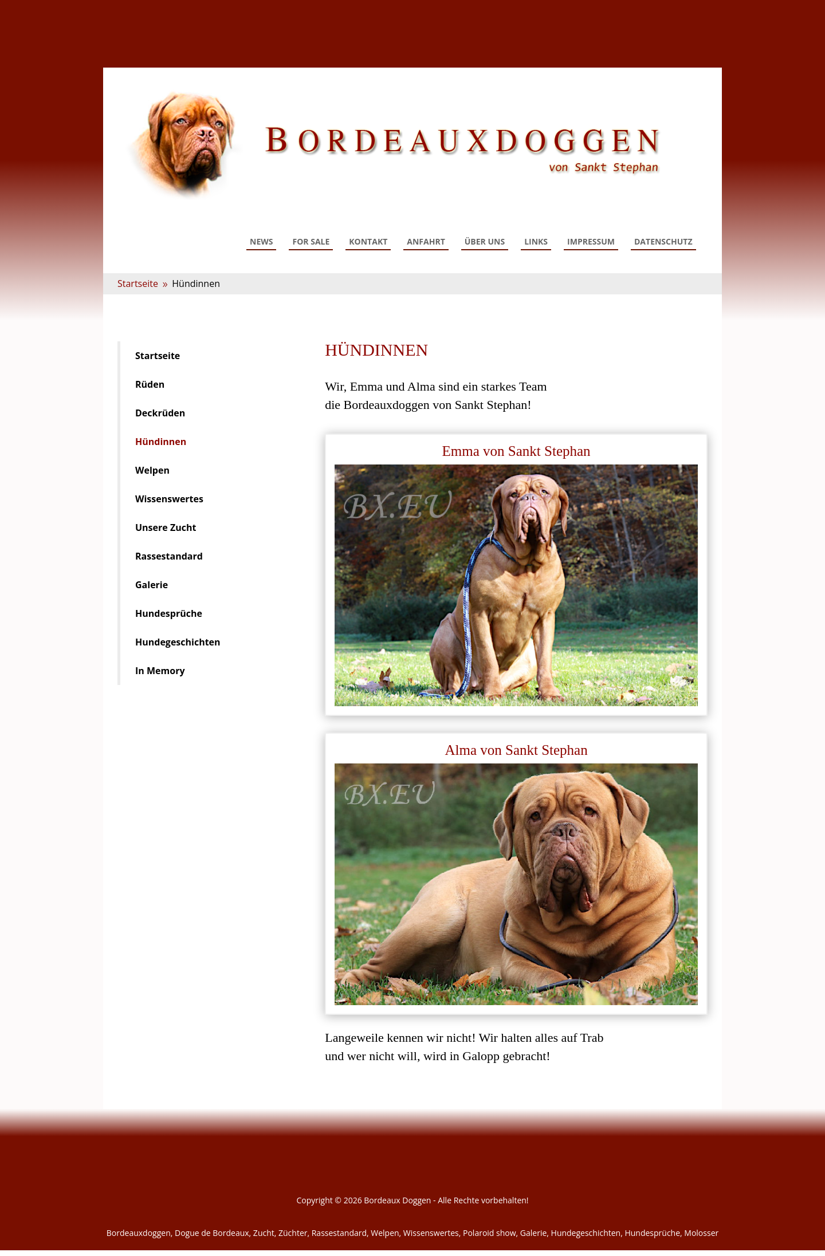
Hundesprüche (168, 613)
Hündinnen (160, 441)
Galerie (151, 584)
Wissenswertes (169, 499)
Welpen (152, 470)
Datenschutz (663, 241)
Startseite (157, 355)
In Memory (160, 670)
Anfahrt (426, 241)
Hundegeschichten (178, 642)
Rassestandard (169, 556)
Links (536, 241)
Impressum (591, 241)
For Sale (310, 241)
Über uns (485, 241)
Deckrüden (160, 413)
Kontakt (368, 241)
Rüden (149, 384)
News (261, 241)
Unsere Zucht (165, 527)
